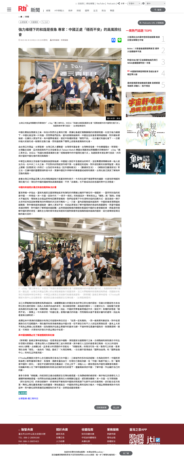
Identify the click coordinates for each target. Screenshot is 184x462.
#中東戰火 (59, 10)
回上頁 (116, 407)
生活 (95, 10)
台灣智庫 (23, 22)
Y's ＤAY (45, 22)
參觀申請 (111, 434)
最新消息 (60, 434)
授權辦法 (111, 441)
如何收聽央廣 (88, 434)
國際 (87, 10)
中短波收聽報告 (89, 437)
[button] (9, 9)
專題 (112, 10)
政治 (104, 10)
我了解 (126, 453)
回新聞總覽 (102, 407)
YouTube (101, 3)
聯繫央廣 (27, 429)
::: (76, 3)
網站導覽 (91, 3)
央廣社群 (86, 441)
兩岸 (70, 10)
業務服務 (113, 429)
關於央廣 (62, 429)
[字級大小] (134, 3)
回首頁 (81, 3)
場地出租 (111, 437)
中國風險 (34, 22)
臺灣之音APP (138, 429)
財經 (79, 10)
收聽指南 (87, 429)
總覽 (48, 10)
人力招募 (60, 441)
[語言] (155, 3)
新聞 (27, 16)
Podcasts (112, 3)
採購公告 (60, 437)
